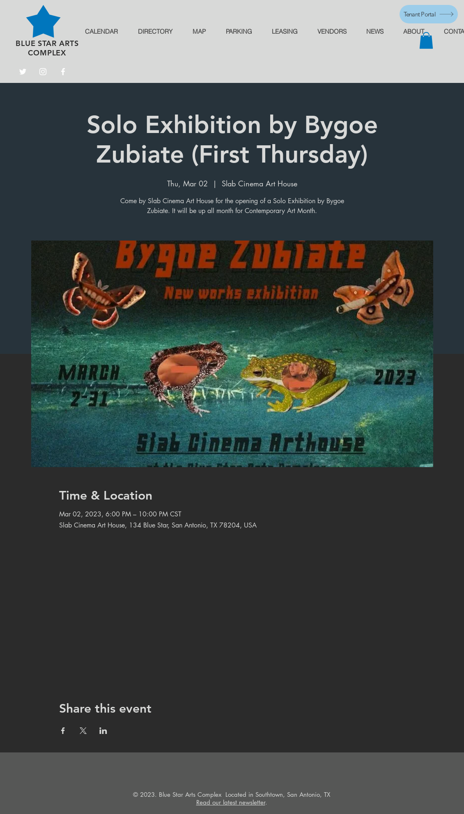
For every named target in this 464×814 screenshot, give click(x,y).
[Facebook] (63, 71)
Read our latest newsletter (230, 802)
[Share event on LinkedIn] (103, 730)
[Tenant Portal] (429, 14)
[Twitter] (23, 71)
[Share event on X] (83, 730)
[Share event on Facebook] (63, 730)
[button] (426, 40)
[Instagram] (43, 71)
